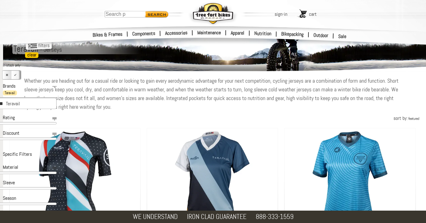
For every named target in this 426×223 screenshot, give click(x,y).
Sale (342, 36)
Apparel (237, 33)
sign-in (281, 14)
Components (143, 33)
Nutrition (262, 33)
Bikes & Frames (108, 34)
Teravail (13, 103)
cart (313, 14)
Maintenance (209, 32)
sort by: (406, 118)
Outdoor (320, 35)
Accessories (176, 33)
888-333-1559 (274, 216)
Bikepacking (292, 34)
